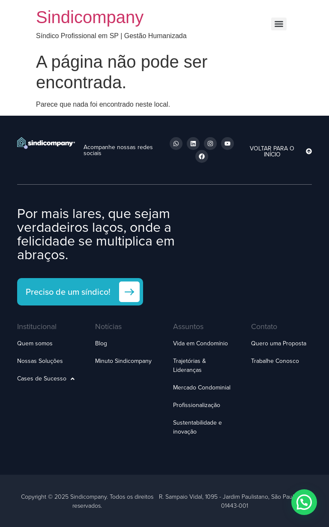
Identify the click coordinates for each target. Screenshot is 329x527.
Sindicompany (90, 17)
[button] (304, 502)
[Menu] (279, 24)
